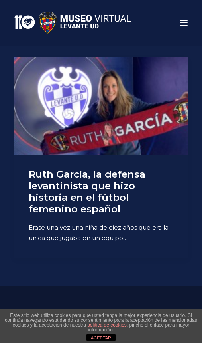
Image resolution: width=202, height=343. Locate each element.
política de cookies (107, 325)
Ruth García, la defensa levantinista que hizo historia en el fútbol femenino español (87, 191)
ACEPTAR (101, 337)
